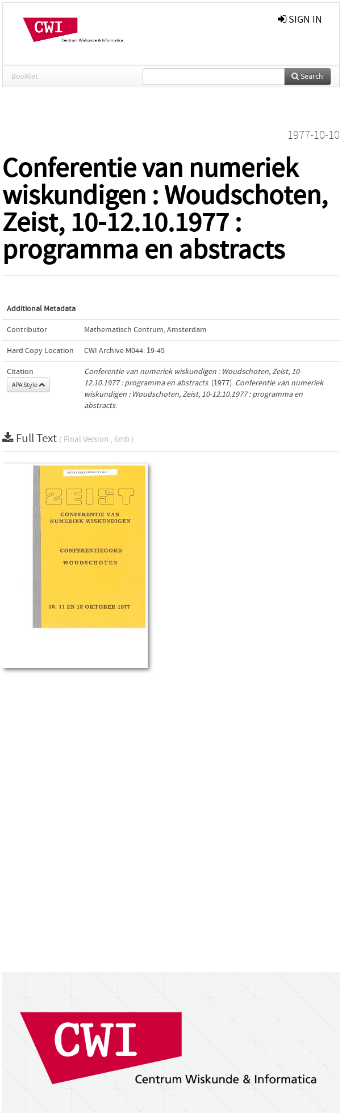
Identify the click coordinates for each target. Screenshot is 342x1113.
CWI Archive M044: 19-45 (124, 350)
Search (307, 76)
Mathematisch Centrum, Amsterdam (145, 329)
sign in (300, 20)
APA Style (28, 385)
